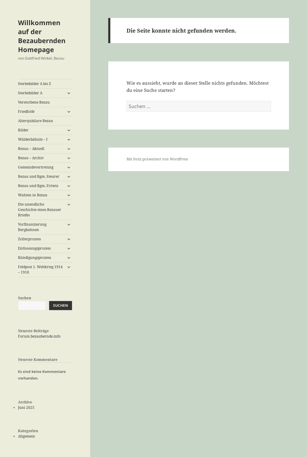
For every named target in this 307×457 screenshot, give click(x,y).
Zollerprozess (29, 239)
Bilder (23, 130)
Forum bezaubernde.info (39, 336)
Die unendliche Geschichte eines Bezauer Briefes (39, 210)
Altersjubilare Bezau (35, 120)
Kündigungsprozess (34, 257)
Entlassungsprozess (34, 248)
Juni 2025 (26, 407)
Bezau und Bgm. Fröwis (38, 185)
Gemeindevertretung (35, 167)
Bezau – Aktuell (31, 148)
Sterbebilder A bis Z (34, 83)
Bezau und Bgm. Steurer (38, 176)
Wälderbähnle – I (32, 139)
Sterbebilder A (30, 92)
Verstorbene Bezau (34, 102)
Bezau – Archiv (31, 157)
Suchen (24, 297)
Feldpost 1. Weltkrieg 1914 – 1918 (40, 269)
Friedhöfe (26, 111)
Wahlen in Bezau (32, 195)
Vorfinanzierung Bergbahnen (32, 227)
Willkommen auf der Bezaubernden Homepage (41, 36)
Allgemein (26, 436)
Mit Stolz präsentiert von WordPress (157, 159)
